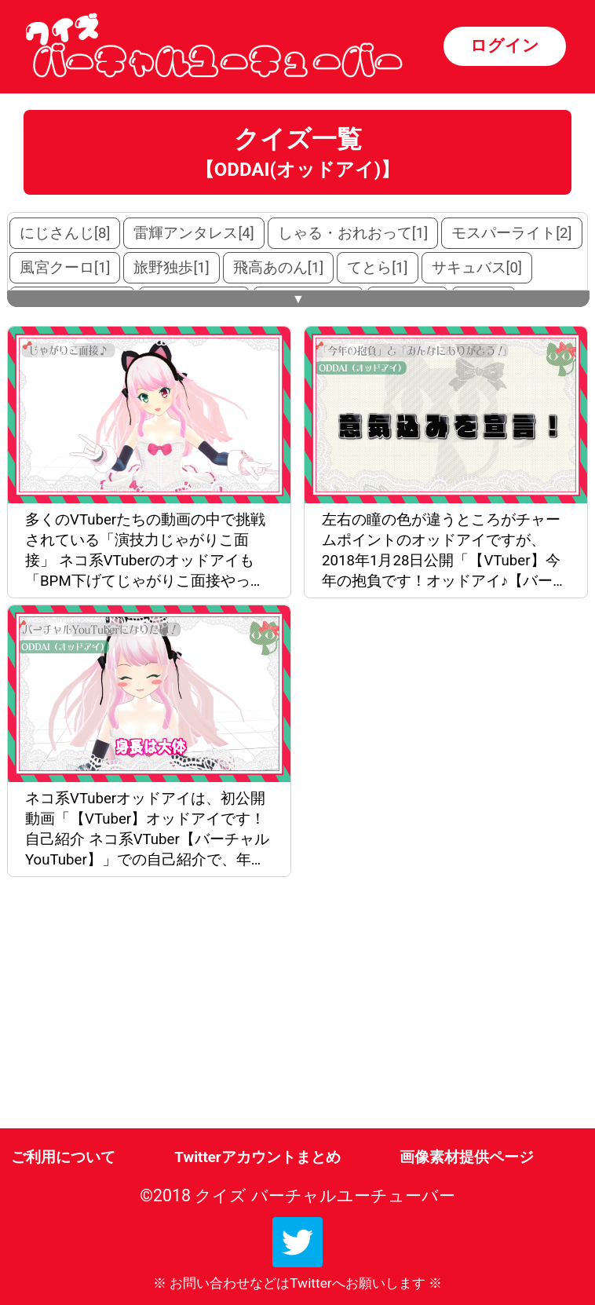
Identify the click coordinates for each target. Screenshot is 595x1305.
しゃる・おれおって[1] (353, 233)
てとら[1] (377, 267)
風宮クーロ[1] (65, 267)
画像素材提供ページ (467, 1157)
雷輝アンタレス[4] (193, 233)
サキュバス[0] (477, 267)
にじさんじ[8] (65, 233)
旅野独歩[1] (171, 267)
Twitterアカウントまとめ (257, 1157)
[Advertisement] (152, 1006)
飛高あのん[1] (278, 267)
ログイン (504, 45)
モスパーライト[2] (511, 233)
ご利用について (63, 1157)
